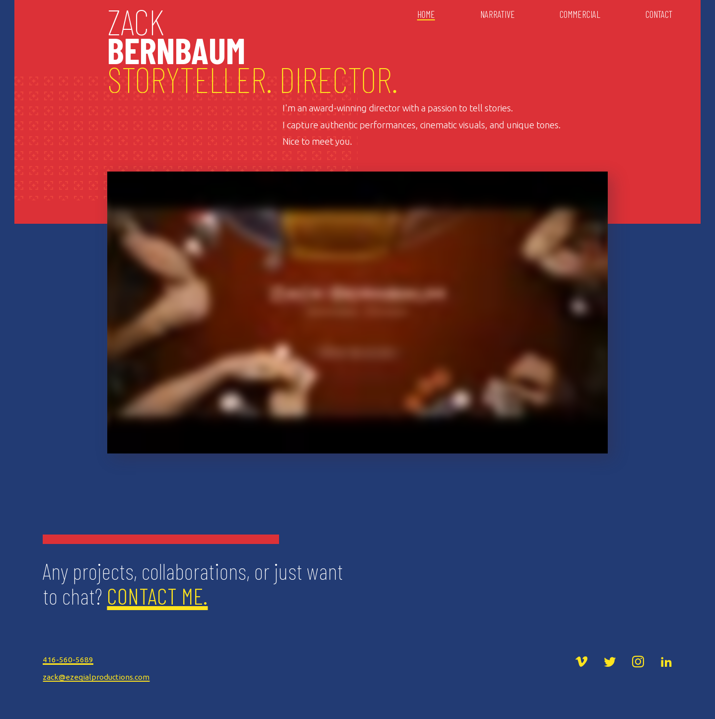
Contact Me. (157, 595)
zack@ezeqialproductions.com (96, 677)
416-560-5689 (68, 659)
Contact (658, 14)
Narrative (497, 14)
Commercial (580, 14)
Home (426, 14)
